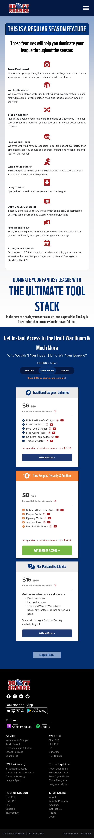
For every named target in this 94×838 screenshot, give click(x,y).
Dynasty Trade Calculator (20, 772)
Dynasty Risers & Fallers (19, 748)
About (52, 797)
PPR (51, 748)
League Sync (13, 780)
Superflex (54, 752)
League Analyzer (58, 784)
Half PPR (54, 744)
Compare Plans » (47, 655)
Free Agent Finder (59, 776)
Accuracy (54, 805)
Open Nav (87, 6)
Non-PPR (54, 740)
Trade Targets (13, 744)
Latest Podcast (14, 752)
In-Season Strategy (16, 768)
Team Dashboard (58, 768)
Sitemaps (86, 833)
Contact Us (55, 809)
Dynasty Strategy (15, 776)
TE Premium (56, 755)
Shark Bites (12, 755)
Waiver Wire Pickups (17, 740)
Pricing (52, 812)
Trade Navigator (58, 780)
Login (52, 816)
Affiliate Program (58, 801)
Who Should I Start (59, 772)
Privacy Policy (70, 833)
